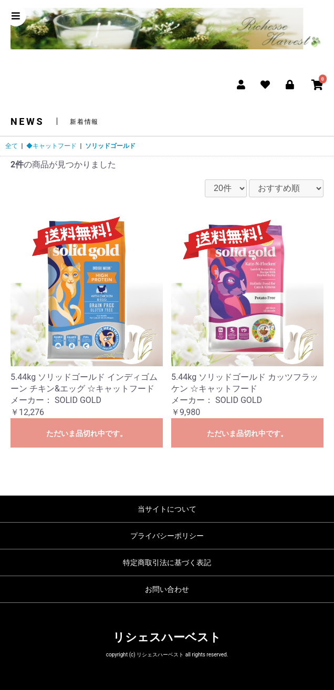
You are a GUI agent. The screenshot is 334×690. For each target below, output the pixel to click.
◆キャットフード (51, 146)
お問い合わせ (167, 589)
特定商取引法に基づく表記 (167, 562)
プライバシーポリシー (167, 536)
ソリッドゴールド (110, 146)
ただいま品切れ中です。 (86, 433)
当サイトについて (167, 509)
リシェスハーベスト (167, 637)
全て (11, 146)
